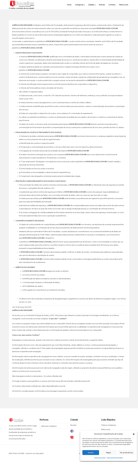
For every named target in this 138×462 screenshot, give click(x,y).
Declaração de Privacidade (115, 457)
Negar (108, 453)
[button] (134, 434)
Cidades (91, 5)
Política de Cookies (100, 457)
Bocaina (73, 425)
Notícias (102, 5)
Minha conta (123, 5)
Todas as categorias (108, 425)
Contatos (111, 5)
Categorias (79, 5)
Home (69, 5)
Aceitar (91, 453)
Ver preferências (126, 453)
